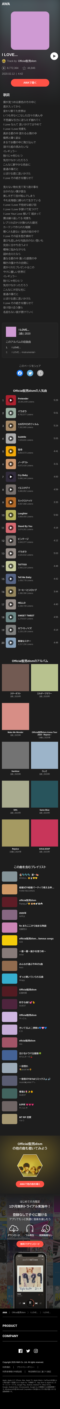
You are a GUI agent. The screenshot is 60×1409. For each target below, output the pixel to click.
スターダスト (15, 693)
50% (15, 810)
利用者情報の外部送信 (12, 1372)
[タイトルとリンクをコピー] (40, 373)
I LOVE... (24, 329)
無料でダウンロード (30, 1244)
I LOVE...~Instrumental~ (24, 352)
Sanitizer (16, 771)
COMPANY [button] (10, 1336)
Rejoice (15, 849)
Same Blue (44, 810)
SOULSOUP (44, 849)
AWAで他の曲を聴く (30, 1184)
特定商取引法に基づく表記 (39, 1372)
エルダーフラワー (44, 693)
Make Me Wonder (15, 732)
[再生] (54, 56)
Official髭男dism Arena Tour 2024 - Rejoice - (44, 733)
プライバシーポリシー (26, 1367)
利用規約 (6, 1367)
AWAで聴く (29, 82)
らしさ (44, 771)
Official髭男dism (27, 61)
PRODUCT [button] (10, 1326)
